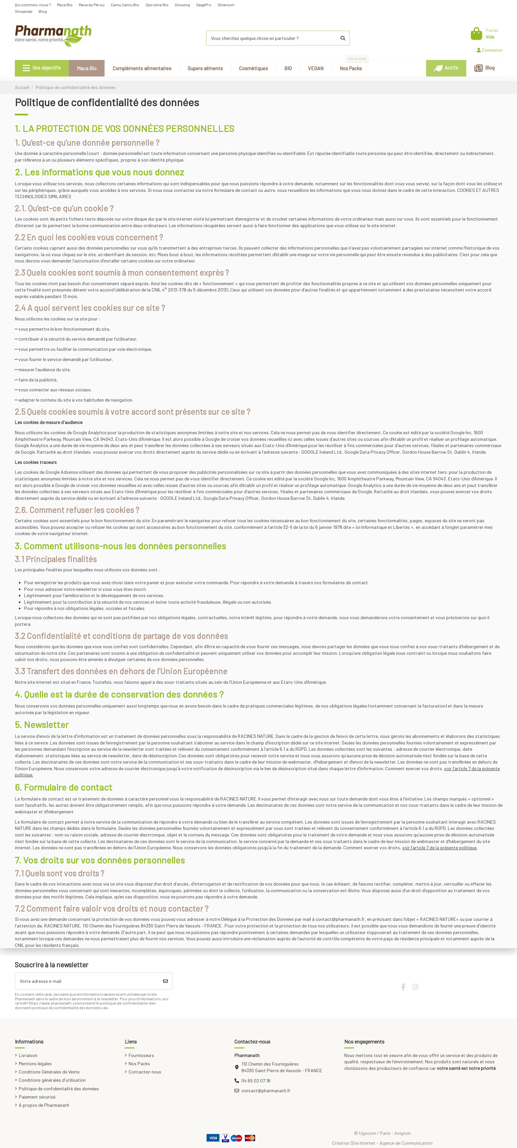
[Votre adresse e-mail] (87, 981)
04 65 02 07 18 (255, 1080)
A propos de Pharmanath (44, 1105)
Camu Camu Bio (125, 4)
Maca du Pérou (92, 4)
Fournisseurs (141, 1055)
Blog (43, 11)
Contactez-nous (145, 1071)
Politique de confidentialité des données (59, 1088)
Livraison (28, 1055)
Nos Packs (139, 1063)
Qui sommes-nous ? (33, 4)
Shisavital (24, 11)
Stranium (226, 4)
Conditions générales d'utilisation (52, 1080)
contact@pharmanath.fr (265, 1090)
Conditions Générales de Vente (49, 1071)
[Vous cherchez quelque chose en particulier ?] (343, 38)
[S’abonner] (165, 981)
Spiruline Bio (157, 4)
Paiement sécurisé (37, 1097)
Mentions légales (35, 1063)
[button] (42, 68)
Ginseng (183, 4)
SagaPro (204, 4)
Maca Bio (65, 4)
